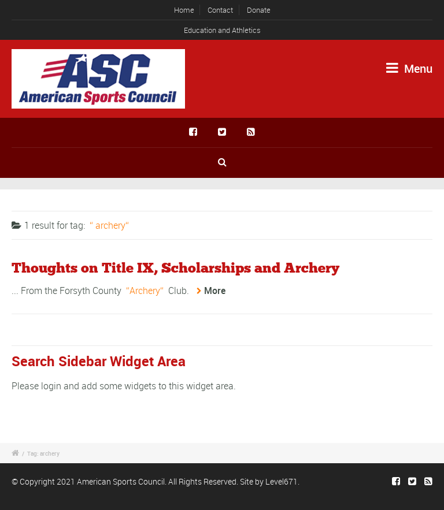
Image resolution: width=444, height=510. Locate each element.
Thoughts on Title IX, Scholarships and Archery (175, 268)
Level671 (281, 481)
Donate (259, 10)
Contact (220, 10)
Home (184, 10)
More (214, 290)
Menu (409, 68)
